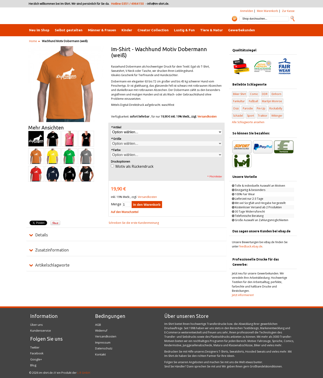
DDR (265, 94)
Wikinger (276, 116)
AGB (98, 325)
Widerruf (101, 330)
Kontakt (100, 354)
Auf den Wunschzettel (124, 212)
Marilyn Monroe (272, 101)
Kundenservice (40, 330)
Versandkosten (207, 116)
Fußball (253, 101)
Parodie (248, 108)
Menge (116, 204)
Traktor (262, 116)
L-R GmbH (83, 373)
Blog (33, 365)
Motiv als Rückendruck (134, 166)
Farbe (116, 150)
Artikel (116, 127)
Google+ (36, 359)
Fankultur (239, 101)
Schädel (238, 116)
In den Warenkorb (146, 204)
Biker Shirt (239, 94)
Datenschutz (103, 348)
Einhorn (276, 94)
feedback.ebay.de (250, 246)
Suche (293, 18)
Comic (254, 94)
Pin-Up (261, 108)
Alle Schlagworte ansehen (248, 122)
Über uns (36, 325)
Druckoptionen (120, 161)
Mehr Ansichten (46, 127)
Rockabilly (275, 108)
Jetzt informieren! (243, 295)
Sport (250, 116)
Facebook (37, 353)
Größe (116, 139)
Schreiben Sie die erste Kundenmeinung (134, 223)
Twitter (34, 347)
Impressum (102, 342)
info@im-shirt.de (157, 4)
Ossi (236, 108)
